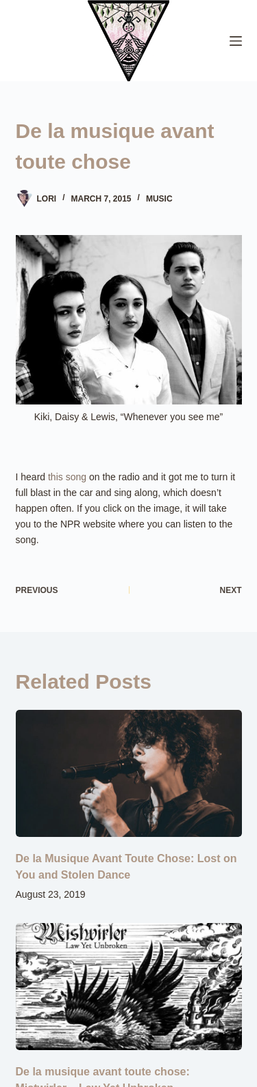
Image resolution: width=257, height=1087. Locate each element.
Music (159, 199)
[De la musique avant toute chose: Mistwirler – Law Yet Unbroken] (129, 986)
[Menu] (236, 41)
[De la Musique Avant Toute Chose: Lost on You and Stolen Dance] (129, 773)
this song (67, 476)
